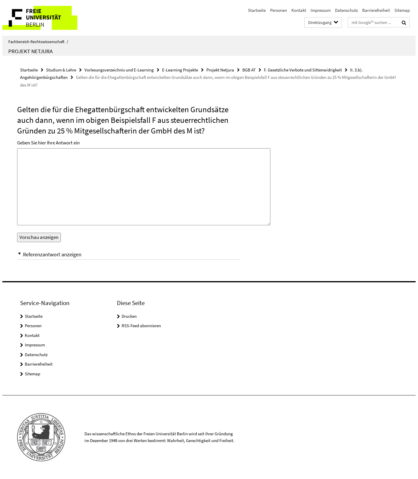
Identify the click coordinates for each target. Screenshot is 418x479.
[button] (128, 254)
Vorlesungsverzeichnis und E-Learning (119, 70)
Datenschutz (346, 10)
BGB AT (249, 70)
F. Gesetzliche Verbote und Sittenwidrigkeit (303, 70)
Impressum (321, 10)
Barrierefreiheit (376, 10)
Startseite (257, 10)
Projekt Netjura (30, 51)
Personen (278, 10)
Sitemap (402, 10)
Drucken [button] (129, 316)
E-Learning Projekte (180, 70)
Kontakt (298, 10)
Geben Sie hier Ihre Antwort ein (48, 142)
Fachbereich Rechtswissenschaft (38, 42)
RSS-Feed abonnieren (141, 325)
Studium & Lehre (61, 70)
